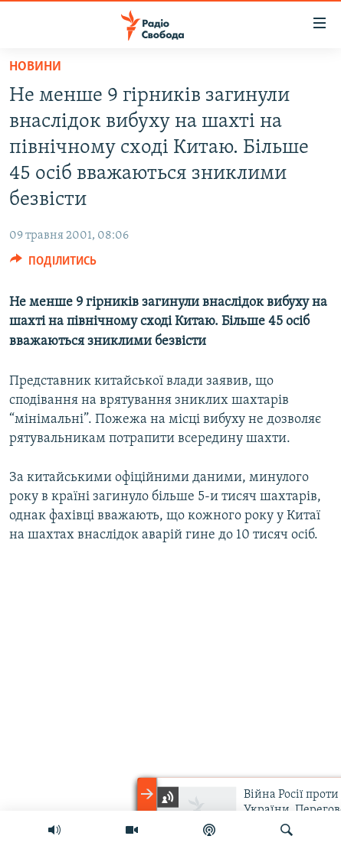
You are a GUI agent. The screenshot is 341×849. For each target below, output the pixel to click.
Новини (35, 67)
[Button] (53, 264)
